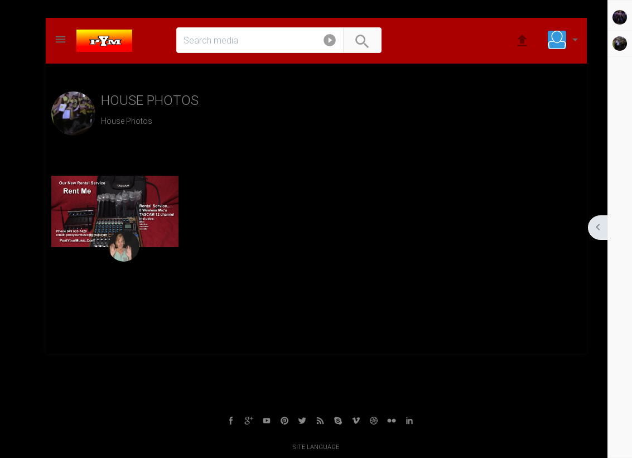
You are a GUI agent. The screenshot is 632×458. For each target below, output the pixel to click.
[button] (330, 42)
